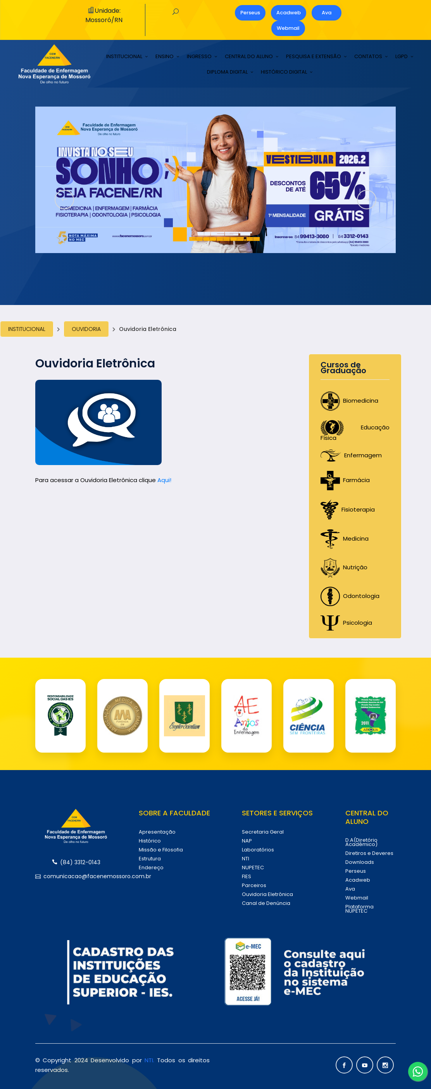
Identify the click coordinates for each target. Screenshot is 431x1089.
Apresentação (157, 832)
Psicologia (346, 623)
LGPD (401, 56)
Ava (326, 12)
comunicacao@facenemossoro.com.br (76, 876)
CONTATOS (368, 56)
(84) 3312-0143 (76, 862)
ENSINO (164, 56)
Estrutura (150, 858)
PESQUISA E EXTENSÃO (313, 56)
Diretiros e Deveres (369, 853)
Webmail (288, 28)
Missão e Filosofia (161, 850)
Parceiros (254, 885)
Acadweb (288, 12)
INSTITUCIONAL (124, 56)
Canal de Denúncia (266, 903)
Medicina (345, 538)
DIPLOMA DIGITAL (227, 72)
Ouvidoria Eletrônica (267, 894)
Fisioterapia (348, 509)
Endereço (151, 867)
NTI (245, 858)
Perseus (250, 12)
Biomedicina (349, 400)
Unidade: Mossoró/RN (103, 15)
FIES (246, 876)
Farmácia (345, 480)
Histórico (150, 841)
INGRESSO (199, 56)
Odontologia (350, 596)
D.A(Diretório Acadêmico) (361, 842)
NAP (247, 841)
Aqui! (164, 480)
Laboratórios (258, 850)
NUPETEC (253, 867)
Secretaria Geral (263, 832)
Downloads (359, 862)
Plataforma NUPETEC (359, 909)
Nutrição (344, 567)
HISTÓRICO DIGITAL (284, 72)
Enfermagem (351, 455)
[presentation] (64, 199)
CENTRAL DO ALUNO (249, 56)
